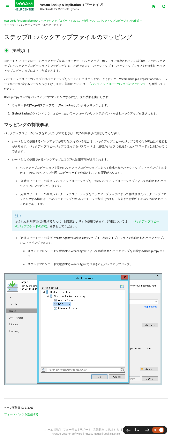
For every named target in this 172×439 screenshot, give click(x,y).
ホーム (49, 429)
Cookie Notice (112, 433)
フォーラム (70, 429)
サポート (85, 429)
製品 (58, 429)
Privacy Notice (93, 433)
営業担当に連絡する (106, 429)
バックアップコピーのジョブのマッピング (118, 83)
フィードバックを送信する (21, 414)
